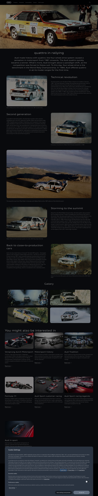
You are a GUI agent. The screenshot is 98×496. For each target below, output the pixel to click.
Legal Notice (82, 470)
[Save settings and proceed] (63, 492)
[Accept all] (81, 492)
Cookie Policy (63, 470)
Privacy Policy (71, 470)
